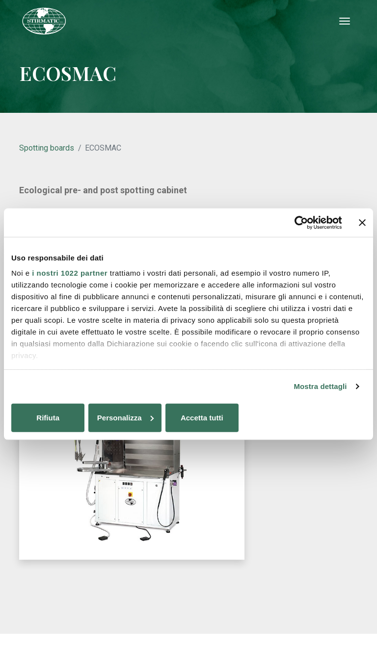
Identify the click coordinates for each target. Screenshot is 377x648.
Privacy (148, 621)
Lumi (323, 532)
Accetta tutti (308, 418)
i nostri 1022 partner (70, 273)
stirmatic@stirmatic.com (190, 601)
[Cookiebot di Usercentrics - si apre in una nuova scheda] (299, 222)
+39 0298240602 (171, 591)
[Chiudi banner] (362, 222)
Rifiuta (69, 418)
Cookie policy (185, 621)
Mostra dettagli (320, 387)
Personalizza (189, 418)
